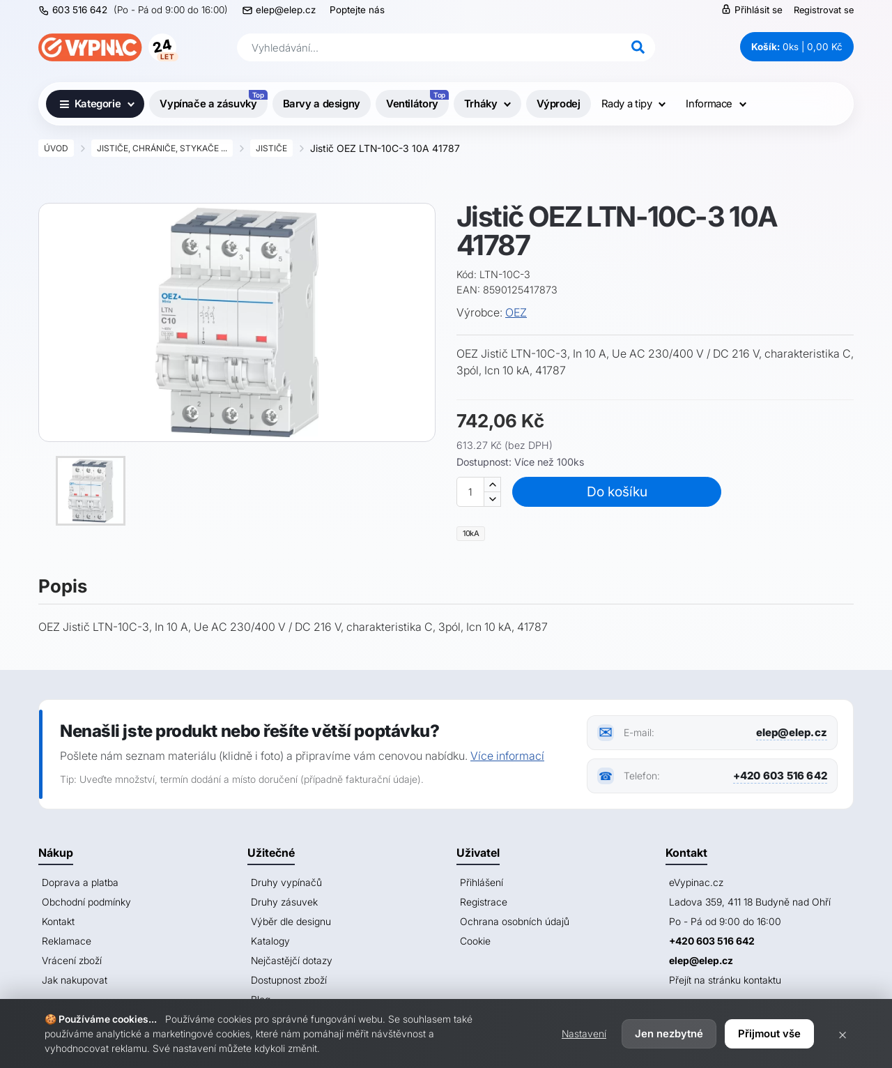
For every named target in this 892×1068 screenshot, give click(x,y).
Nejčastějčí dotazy (291, 960)
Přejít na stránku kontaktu (725, 980)
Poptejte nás (357, 9)
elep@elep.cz (286, 9)
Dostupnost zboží (289, 980)
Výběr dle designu (291, 921)
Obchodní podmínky (86, 902)
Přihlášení (481, 882)
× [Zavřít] (842, 1034)
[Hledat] (637, 47)
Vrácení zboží (72, 960)
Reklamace (66, 941)
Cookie (475, 941)
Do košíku (617, 491)
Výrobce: (479, 312)
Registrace (483, 902)
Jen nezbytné (669, 1033)
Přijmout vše (769, 1033)
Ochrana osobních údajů (514, 921)
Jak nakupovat (74, 980)
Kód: (466, 274)
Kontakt (58, 921)
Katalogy (270, 941)
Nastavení (584, 1033)
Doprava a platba (80, 882)
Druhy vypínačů (286, 882)
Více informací (507, 756)
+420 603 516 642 (780, 775)
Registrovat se (824, 9)
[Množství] (470, 492)
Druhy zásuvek (284, 902)
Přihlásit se (752, 9)
